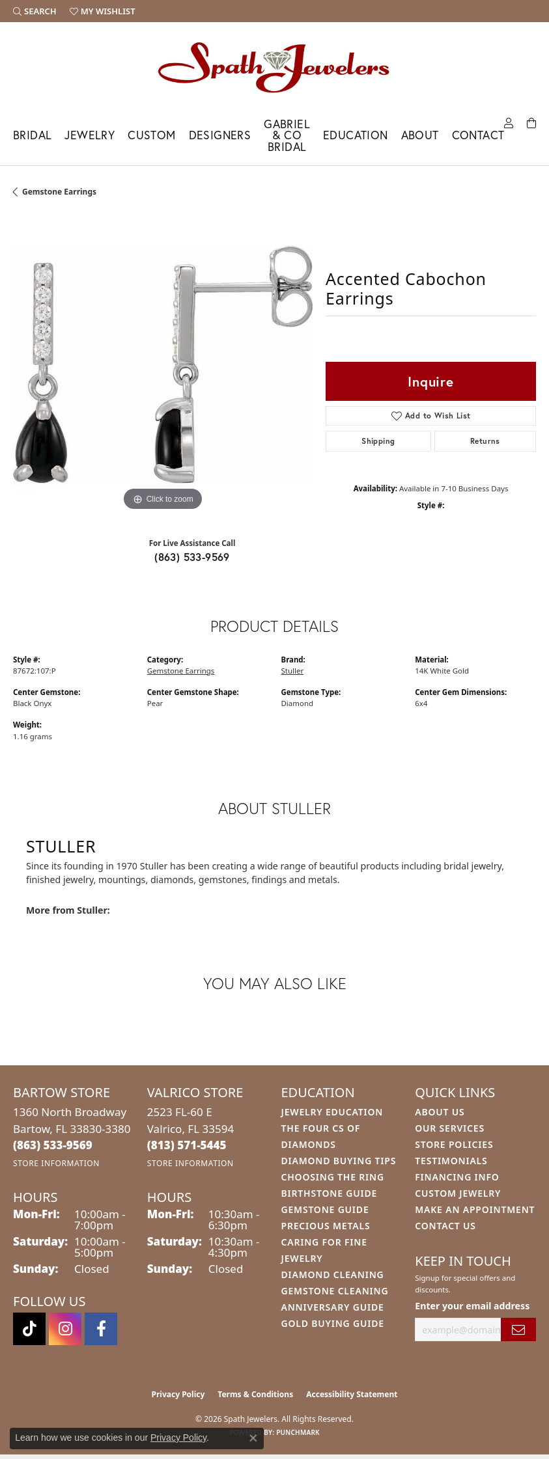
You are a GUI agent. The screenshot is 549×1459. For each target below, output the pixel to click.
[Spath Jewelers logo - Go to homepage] (275, 67)
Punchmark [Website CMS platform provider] (298, 1432)
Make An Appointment (475, 1209)
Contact (478, 135)
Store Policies (454, 1144)
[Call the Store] (52, 1145)
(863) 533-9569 (192, 557)
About (420, 135)
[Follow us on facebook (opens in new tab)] (101, 1329)
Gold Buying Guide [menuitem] (332, 1323)
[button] (35, 11)
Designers (220, 135)
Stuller (292, 670)
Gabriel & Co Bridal (287, 135)
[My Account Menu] (508, 122)
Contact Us (445, 1226)
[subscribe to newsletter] (518, 1330)
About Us (439, 1112)
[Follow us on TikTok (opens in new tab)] (29, 1329)
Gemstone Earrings (59, 191)
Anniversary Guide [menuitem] (332, 1307)
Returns (485, 441)
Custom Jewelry (458, 1193)
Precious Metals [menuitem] (326, 1226)
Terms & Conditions (255, 1394)
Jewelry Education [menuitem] (332, 1112)
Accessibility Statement (351, 1394)
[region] (163, 364)
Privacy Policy (178, 1394)
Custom (151, 135)
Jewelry (89, 135)
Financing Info (457, 1177)
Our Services (450, 1128)
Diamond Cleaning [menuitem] (332, 1274)
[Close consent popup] (253, 1438)
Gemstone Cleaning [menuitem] (335, 1291)
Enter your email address (472, 1306)
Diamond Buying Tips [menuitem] (339, 1160)
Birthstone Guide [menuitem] (329, 1193)
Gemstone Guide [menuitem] (325, 1209)
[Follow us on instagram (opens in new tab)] (65, 1329)
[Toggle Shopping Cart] (531, 122)
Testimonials (451, 1160)
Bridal (32, 135)
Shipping (378, 441)
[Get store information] (56, 1163)
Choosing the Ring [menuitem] (332, 1177)
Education (355, 135)
